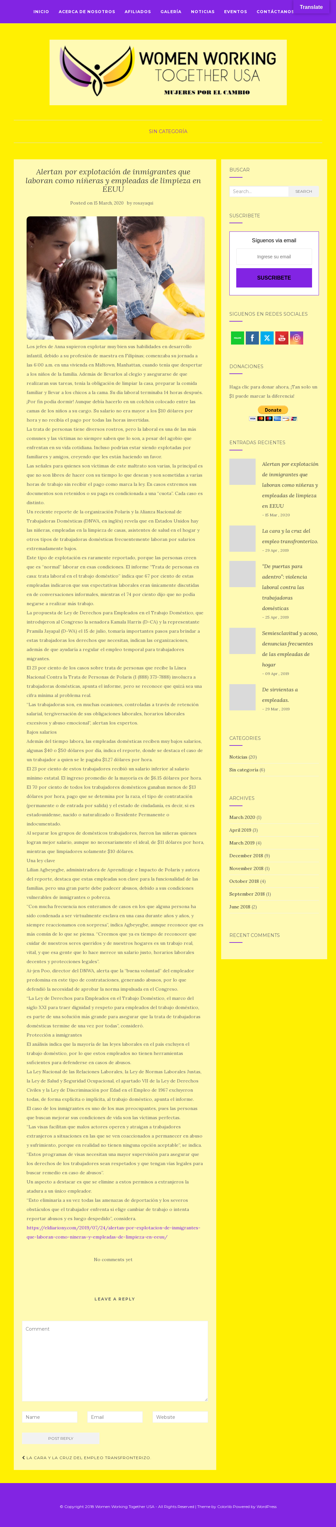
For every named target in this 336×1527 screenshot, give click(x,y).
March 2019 (242, 843)
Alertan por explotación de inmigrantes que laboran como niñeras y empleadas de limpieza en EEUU (290, 485)
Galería (170, 11)
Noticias (203, 11)
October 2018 (244, 881)
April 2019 (240, 830)
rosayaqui (143, 203)
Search (303, 191)
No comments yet (113, 1259)
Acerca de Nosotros (87, 11)
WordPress (267, 1506)
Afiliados (138, 11)
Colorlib (224, 1506)
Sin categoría (168, 131)
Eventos (235, 11)
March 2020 (242, 817)
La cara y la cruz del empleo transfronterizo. (87, 1457)
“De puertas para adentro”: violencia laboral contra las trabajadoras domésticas (284, 587)
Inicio (41, 11)
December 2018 (246, 856)
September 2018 (247, 894)
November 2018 (246, 868)
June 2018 (239, 907)
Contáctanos (275, 11)
